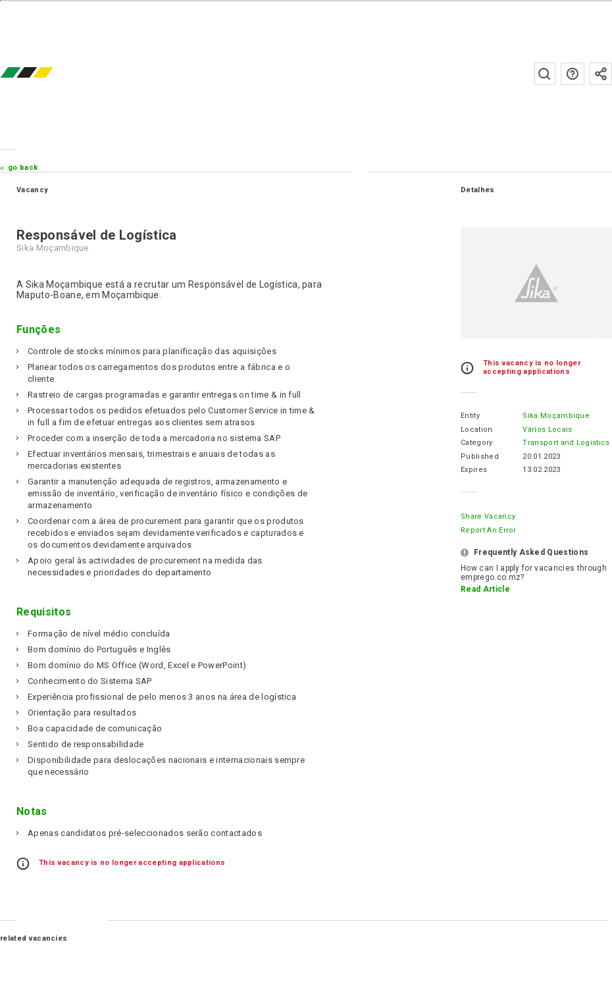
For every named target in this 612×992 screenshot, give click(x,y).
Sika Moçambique (556, 415)
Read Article (485, 589)
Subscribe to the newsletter (601, 74)
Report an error (489, 530)
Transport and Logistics (566, 442)
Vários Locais (547, 429)
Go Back (23, 167)
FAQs (572, 74)
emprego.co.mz (46, 73)
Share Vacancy (488, 516)
